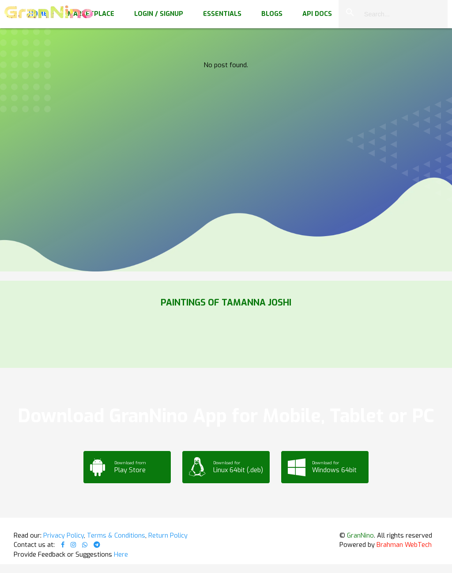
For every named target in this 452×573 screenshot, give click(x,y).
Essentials (222, 13)
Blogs (271, 13)
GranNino (360, 535)
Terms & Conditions (116, 535)
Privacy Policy (63, 535)
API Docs (317, 13)
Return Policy (168, 535)
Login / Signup (158, 13)
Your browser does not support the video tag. (226, 88)
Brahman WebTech (404, 544)
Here (121, 554)
